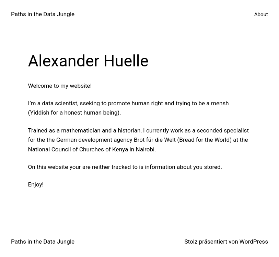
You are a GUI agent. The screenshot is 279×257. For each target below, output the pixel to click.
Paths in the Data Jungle (42, 14)
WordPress (254, 241)
